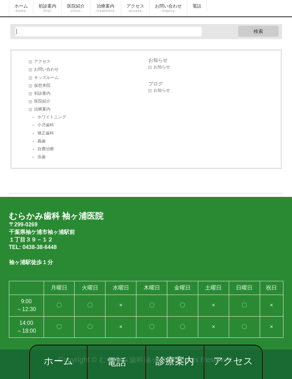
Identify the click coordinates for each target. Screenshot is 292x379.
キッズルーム (46, 77)
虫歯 (41, 156)
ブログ (155, 83)
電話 (116, 362)
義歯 (41, 141)
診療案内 (175, 361)
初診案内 (42, 93)
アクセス (233, 361)
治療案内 (42, 109)
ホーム (58, 361)
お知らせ (158, 60)
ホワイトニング (51, 117)
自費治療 (45, 148)
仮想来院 (42, 85)
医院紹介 (42, 101)
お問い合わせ (46, 69)
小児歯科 (45, 124)
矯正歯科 (45, 133)
